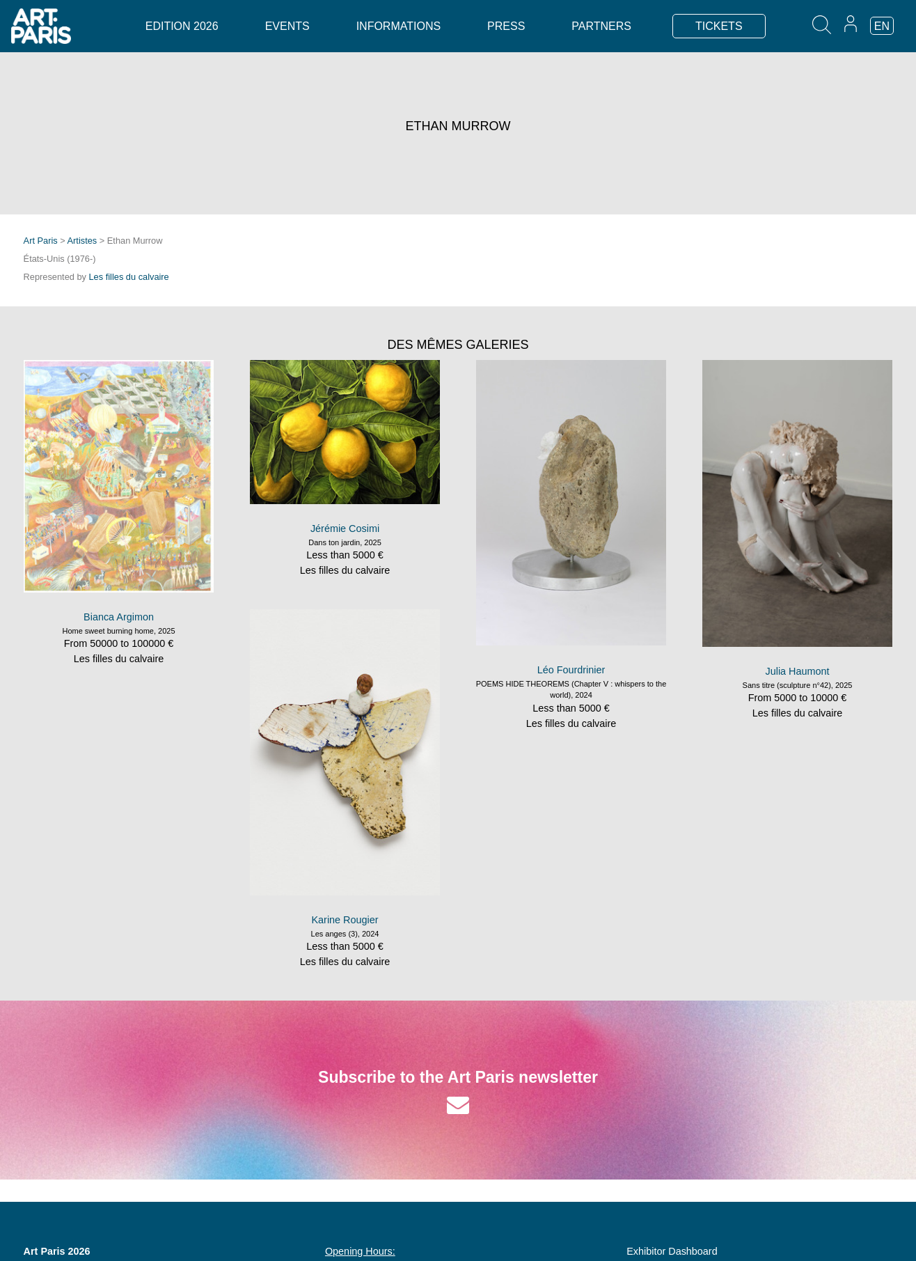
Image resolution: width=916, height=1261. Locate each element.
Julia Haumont (798, 671)
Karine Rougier (345, 919)
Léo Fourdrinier (571, 669)
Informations (398, 26)
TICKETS (719, 26)
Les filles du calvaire (129, 277)
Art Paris (41, 240)
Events (287, 26)
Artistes (82, 240)
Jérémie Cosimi (344, 528)
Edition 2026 (182, 26)
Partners (601, 26)
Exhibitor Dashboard (671, 1251)
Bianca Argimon (119, 616)
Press (506, 26)
